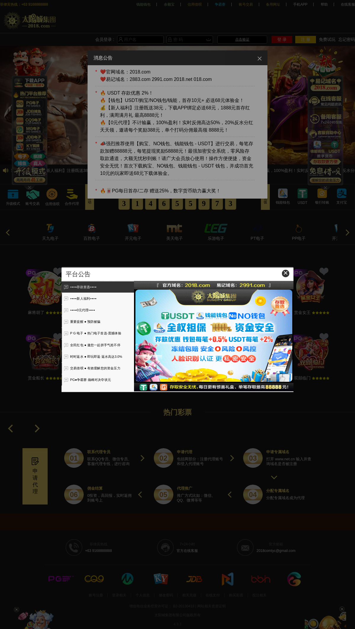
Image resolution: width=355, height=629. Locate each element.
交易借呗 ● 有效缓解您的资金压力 (92, 368)
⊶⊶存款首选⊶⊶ (80, 287)
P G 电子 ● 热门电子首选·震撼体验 (92, 333)
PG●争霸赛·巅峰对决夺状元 (87, 379)
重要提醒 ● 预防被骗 (82, 322)
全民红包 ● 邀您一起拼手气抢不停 (92, 345)
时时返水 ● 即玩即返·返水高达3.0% (93, 356)
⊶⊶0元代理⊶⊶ (79, 310)
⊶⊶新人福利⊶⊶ (80, 298)
